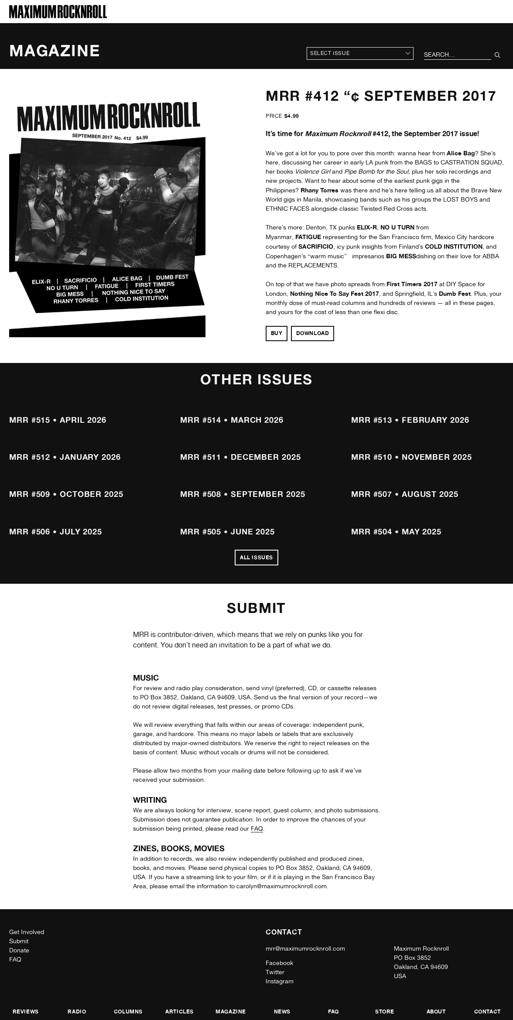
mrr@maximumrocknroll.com (305, 948)
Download (312, 333)
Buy (277, 333)
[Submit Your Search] (497, 55)
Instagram (280, 981)
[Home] (58, 16)
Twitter (275, 972)
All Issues (256, 557)
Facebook (279, 962)
